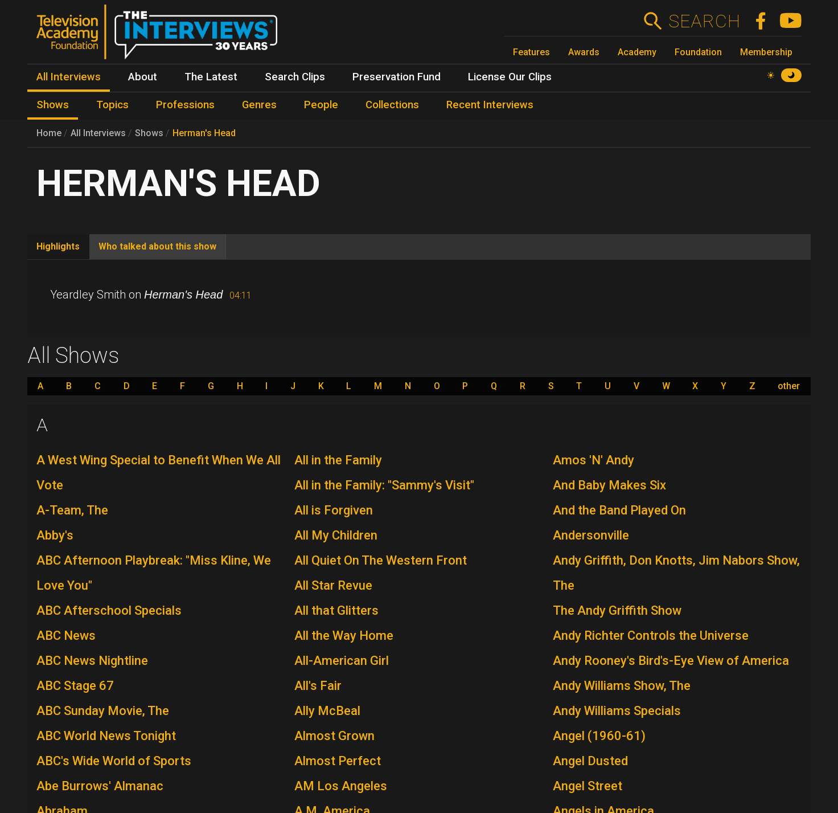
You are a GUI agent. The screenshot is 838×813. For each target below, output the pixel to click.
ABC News (66, 635)
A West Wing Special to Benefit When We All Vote (158, 472)
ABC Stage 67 (75, 686)
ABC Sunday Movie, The (102, 711)
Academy (637, 52)
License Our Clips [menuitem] (510, 77)
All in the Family (338, 460)
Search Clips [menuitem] (295, 77)
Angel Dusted (590, 761)
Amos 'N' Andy (593, 460)
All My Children (335, 535)
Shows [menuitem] (52, 105)
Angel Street (587, 786)
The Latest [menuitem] (210, 77)
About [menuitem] (142, 77)
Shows (149, 133)
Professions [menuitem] (185, 105)
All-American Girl (341, 660)
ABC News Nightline (92, 660)
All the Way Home (343, 635)
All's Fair (318, 686)
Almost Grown (334, 736)
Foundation (698, 52)
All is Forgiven (333, 510)
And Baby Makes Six (609, 485)
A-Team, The (72, 510)
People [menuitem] (321, 105)
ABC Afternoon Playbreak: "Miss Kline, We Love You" (153, 573)
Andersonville (591, 535)
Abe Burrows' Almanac (99, 786)
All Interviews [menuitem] (68, 77)
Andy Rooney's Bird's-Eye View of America (671, 660)
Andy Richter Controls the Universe (651, 635)
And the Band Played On (619, 510)
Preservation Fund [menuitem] (396, 77)
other (789, 386)
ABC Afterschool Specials (109, 610)
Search (704, 21)
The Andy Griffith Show (617, 610)
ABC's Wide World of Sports (113, 761)
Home (48, 133)
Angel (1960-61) (599, 736)
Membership (766, 52)
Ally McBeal (327, 711)
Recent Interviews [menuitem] (489, 105)
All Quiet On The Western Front (380, 560)
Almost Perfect (337, 761)
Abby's (54, 535)
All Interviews (98, 133)
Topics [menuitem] (112, 105)
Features (531, 52)
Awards (583, 52)
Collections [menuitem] (392, 105)
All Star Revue (333, 585)
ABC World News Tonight (106, 736)
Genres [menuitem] (259, 105)
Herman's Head (204, 133)
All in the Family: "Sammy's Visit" (384, 485)
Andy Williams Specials (617, 711)
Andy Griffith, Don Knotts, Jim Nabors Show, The (676, 573)
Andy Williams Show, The (622, 686)
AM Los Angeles (340, 786)
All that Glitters (336, 610)
